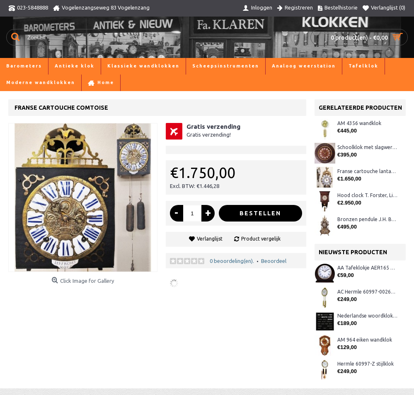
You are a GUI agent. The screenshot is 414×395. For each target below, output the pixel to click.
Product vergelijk (261, 238)
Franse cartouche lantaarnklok (367, 171)
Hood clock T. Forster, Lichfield (367, 195)
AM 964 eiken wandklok (364, 339)
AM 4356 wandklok (359, 123)
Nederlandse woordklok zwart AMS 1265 (367, 315)
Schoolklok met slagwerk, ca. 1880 (367, 147)
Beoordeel (273, 261)
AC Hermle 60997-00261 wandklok (367, 291)
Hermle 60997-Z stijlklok (365, 363)
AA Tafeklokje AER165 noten (367, 267)
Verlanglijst (210, 238)
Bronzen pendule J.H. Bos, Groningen (367, 219)
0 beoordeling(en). (232, 261)
